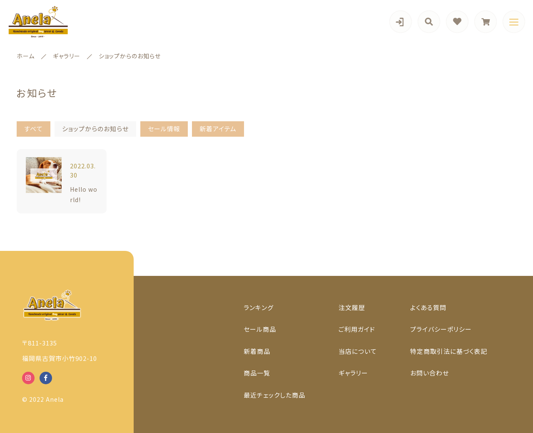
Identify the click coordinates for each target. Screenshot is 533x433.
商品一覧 (257, 372)
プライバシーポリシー (441, 329)
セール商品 (260, 329)
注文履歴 (352, 307)
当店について (358, 351)
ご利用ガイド (357, 329)
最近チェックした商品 (274, 394)
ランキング (259, 307)
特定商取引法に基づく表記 (448, 351)
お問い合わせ (429, 372)
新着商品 (257, 351)
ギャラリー (353, 372)
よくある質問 (428, 307)
